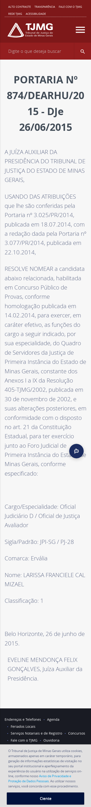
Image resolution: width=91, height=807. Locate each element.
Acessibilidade (36, 14)
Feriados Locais (23, 726)
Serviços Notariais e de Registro (36, 733)
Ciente (45, 798)
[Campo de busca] (45, 51)
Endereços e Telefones (23, 719)
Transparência (44, 6)
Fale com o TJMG (70, 6)
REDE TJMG (15, 14)
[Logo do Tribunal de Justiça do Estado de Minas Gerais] (30, 32)
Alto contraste (19, 6)
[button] (82, 51)
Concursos (76, 733)
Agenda (53, 719)
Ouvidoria (51, 740)
